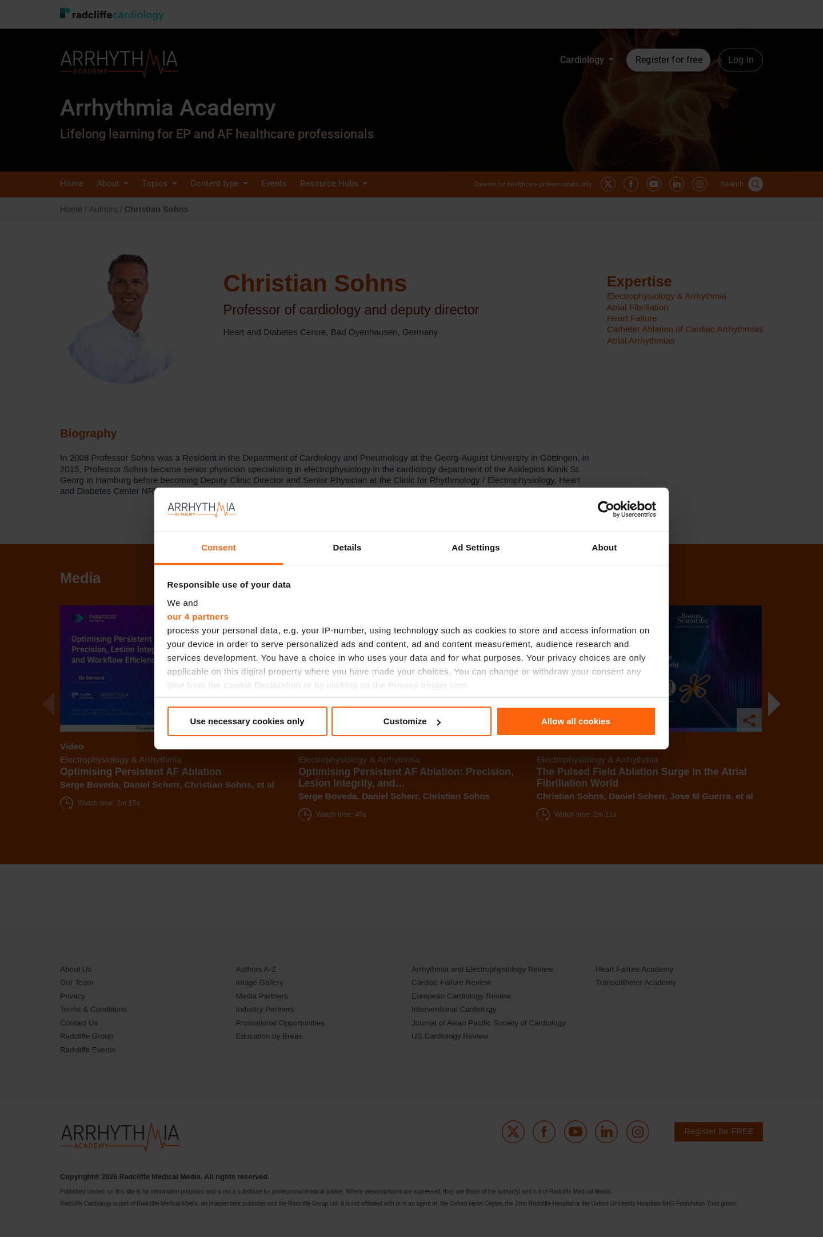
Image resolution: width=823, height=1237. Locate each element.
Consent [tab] (218, 547)
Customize (412, 721)
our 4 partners (198, 616)
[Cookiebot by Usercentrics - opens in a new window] (606, 509)
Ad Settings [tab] (476, 547)
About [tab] (604, 547)
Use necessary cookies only (247, 721)
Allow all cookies (575, 721)
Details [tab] (347, 547)
